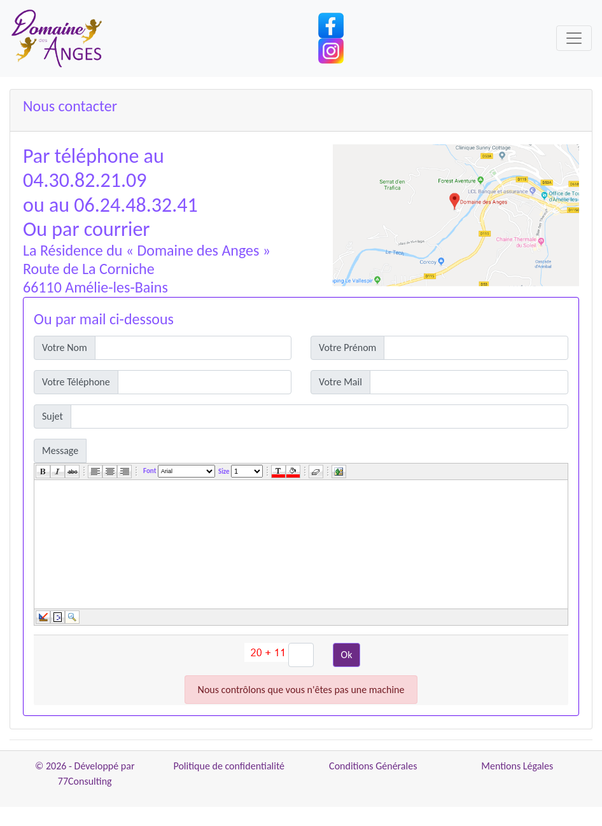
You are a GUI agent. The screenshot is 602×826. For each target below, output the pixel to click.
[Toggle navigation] (574, 38)
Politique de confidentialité (228, 766)
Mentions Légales (517, 766)
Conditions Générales (373, 766)
